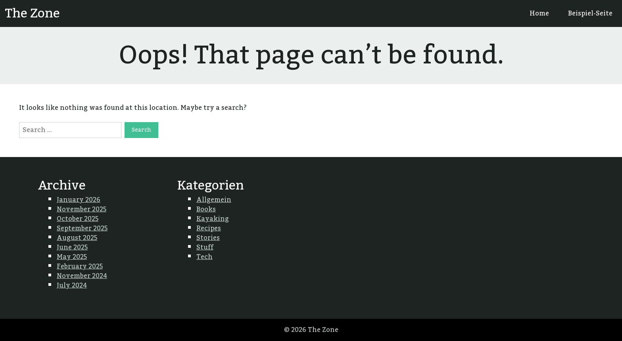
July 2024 (72, 285)
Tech (204, 257)
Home (539, 13)
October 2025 (77, 219)
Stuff (204, 247)
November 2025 (81, 209)
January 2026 (78, 199)
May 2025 (72, 257)
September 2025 (82, 228)
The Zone (32, 13)
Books (206, 209)
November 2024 (82, 276)
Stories (208, 238)
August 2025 (77, 238)
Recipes (208, 228)
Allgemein (213, 199)
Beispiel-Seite (590, 13)
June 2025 (72, 247)
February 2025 (80, 266)
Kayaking (212, 219)
